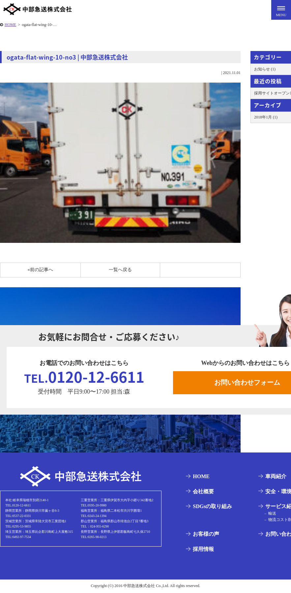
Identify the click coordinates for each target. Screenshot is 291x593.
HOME (10, 24)
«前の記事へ (40, 269)
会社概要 (203, 492)
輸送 (272, 514)
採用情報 (203, 550)
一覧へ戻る (120, 269)
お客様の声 (205, 534)
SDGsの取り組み (212, 507)
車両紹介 (275, 477)
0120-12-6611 (84, 377)
